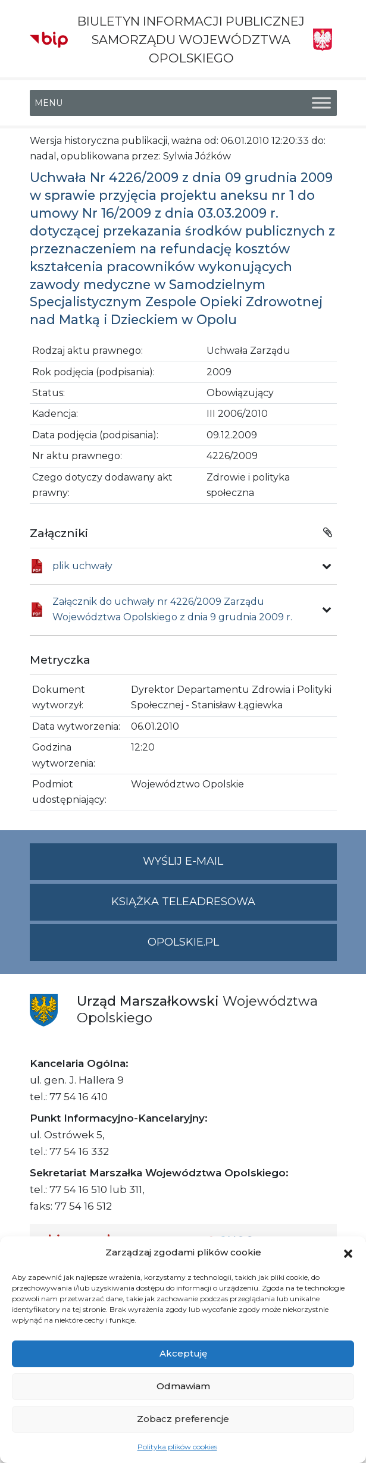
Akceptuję (183, 1353)
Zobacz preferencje (183, 1418)
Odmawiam (183, 1386)
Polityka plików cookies (177, 1446)
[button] (348, 1252)
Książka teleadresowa (183, 901)
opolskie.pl (183, 942)
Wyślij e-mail (240, 866)
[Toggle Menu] (321, 102)
